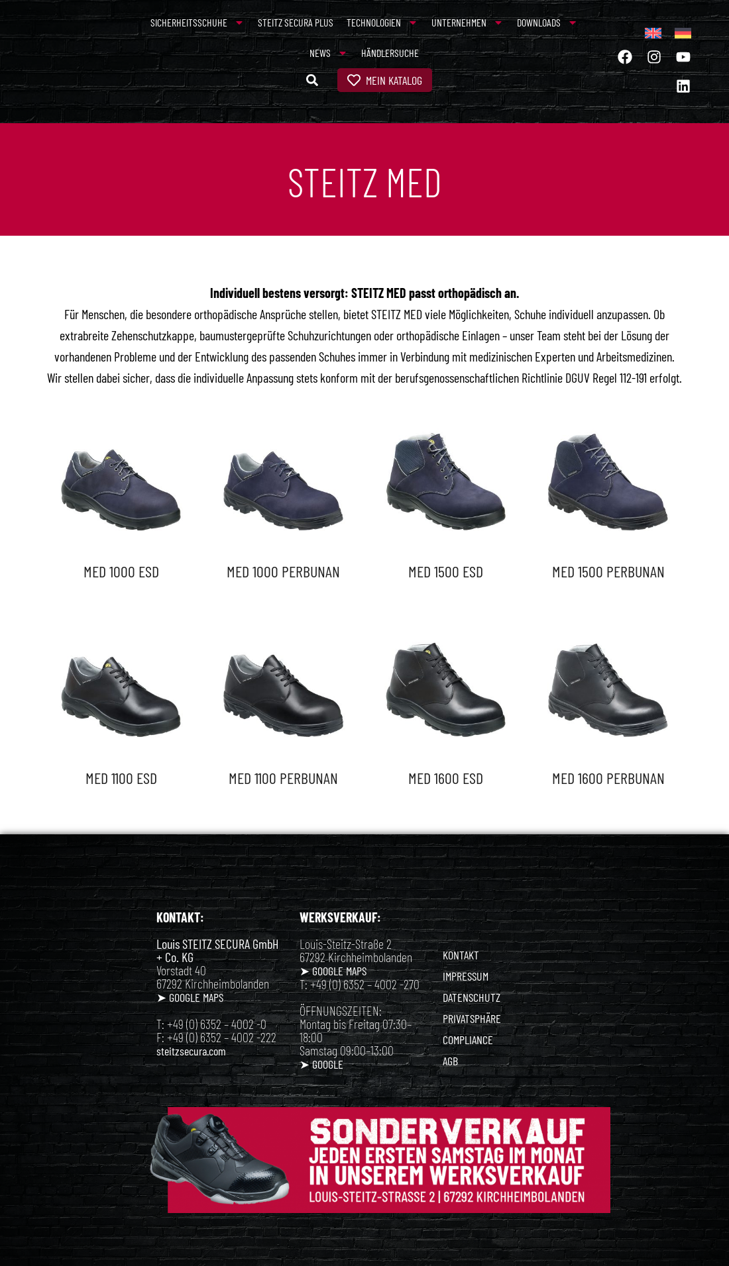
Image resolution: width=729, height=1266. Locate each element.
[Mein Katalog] (354, 80)
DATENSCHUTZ (471, 997)
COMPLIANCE (468, 1039)
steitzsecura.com (191, 1051)
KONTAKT (461, 955)
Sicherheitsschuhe (197, 22)
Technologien (382, 22)
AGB (450, 1060)
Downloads (547, 22)
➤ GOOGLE (321, 1064)
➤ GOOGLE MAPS (189, 997)
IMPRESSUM (465, 976)
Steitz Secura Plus (295, 22)
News (328, 53)
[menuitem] (653, 33)
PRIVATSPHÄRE (472, 1018)
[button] (312, 80)
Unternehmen (467, 22)
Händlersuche (390, 52)
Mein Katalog (394, 80)
